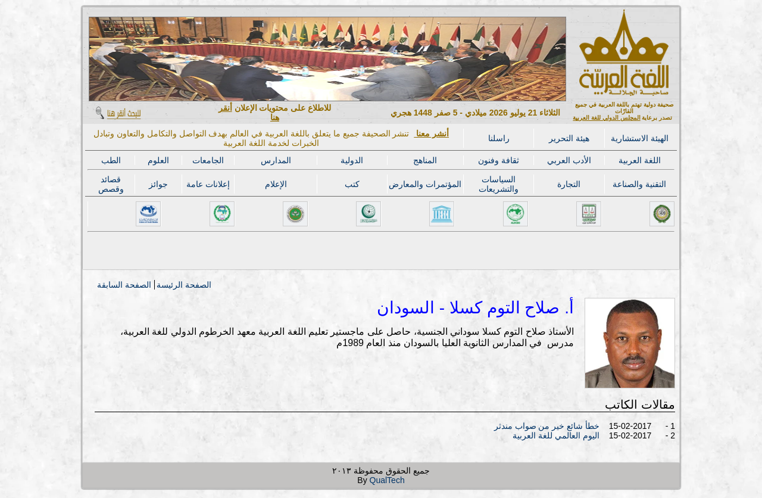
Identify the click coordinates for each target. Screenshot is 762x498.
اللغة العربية (640, 160)
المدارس (276, 160)
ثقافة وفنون (498, 160)
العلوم (158, 160)
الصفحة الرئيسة (184, 285)
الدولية (352, 160)
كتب (352, 184)
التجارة (568, 184)
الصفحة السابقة (124, 285)
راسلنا (499, 138)
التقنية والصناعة (639, 184)
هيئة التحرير (569, 138)
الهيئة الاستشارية (640, 138)
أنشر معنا (431, 133)
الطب (111, 160)
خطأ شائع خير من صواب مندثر (546, 426)
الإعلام (276, 184)
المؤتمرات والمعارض (425, 184)
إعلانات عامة (208, 184)
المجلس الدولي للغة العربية (606, 117)
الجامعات (208, 160)
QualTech (387, 480)
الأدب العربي (569, 160)
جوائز (158, 184)
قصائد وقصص (111, 184)
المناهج (425, 160)
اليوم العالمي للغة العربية (556, 435)
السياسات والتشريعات (499, 184)
